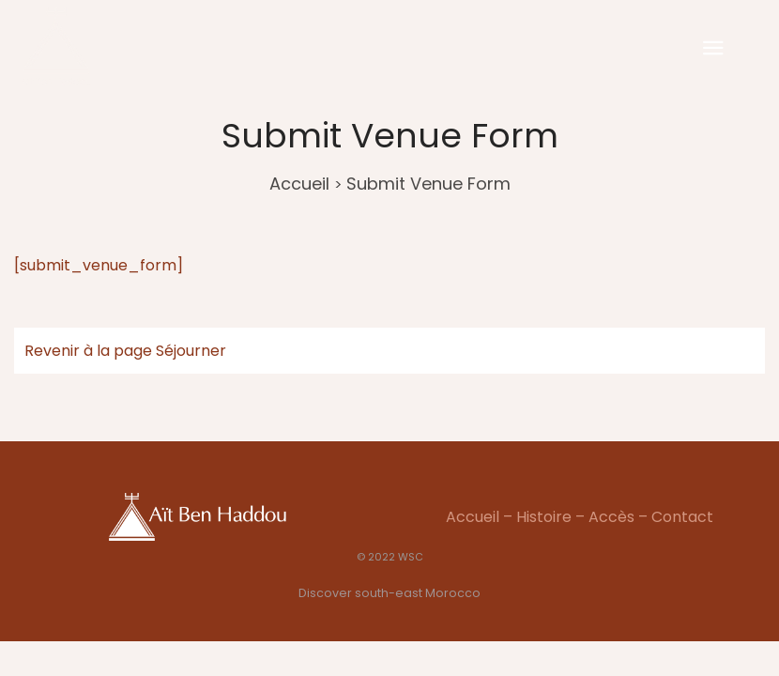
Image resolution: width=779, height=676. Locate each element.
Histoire (544, 517)
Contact (682, 517)
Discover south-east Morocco (389, 593)
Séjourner (191, 350)
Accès (611, 517)
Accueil (299, 183)
